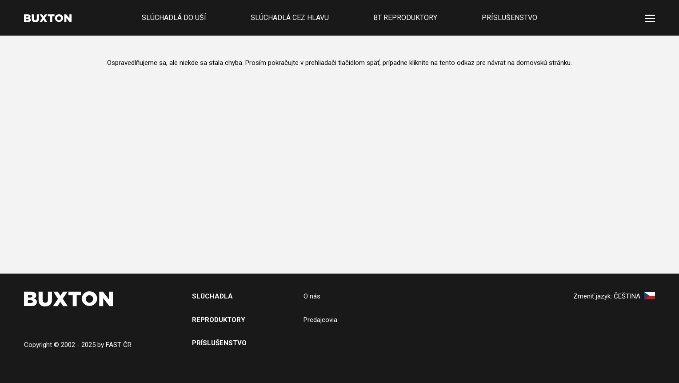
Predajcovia (320, 320)
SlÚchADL (210, 296)
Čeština (634, 296)
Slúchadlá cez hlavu (290, 17)
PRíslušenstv (217, 343)
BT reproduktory (405, 17)
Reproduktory (218, 320)
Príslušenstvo (509, 17)
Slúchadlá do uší (174, 17)
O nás (312, 296)
